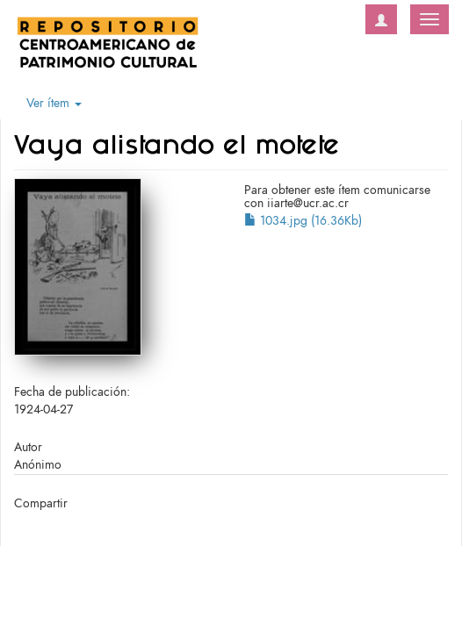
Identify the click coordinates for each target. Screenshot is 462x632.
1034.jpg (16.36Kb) (303, 220)
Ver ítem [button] (54, 103)
